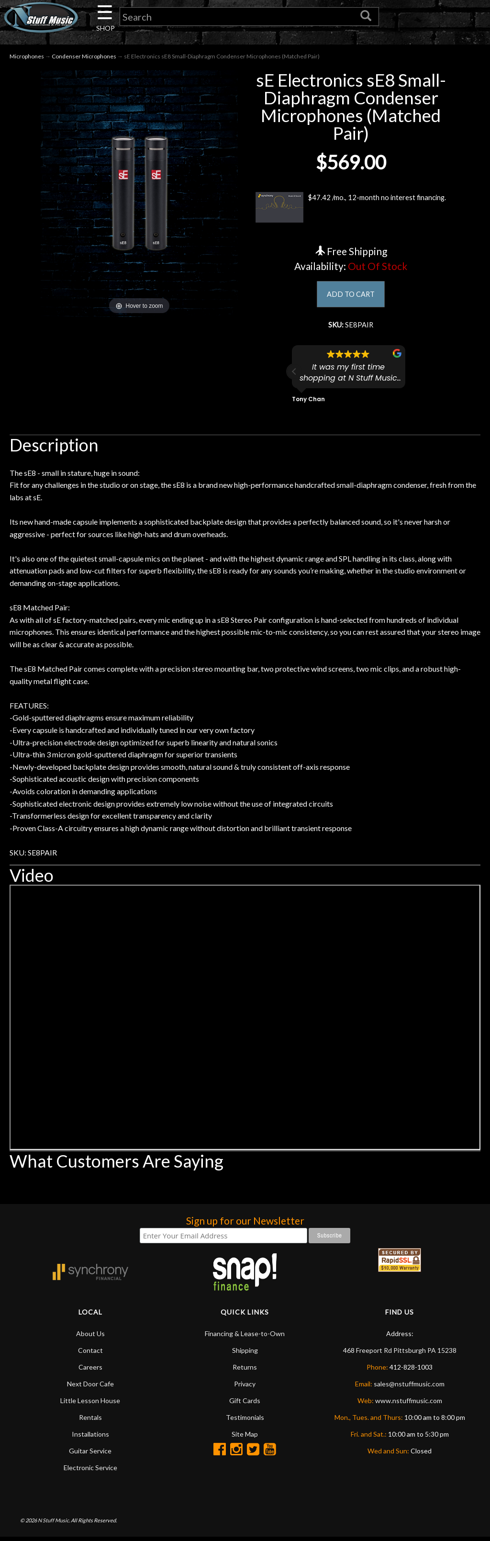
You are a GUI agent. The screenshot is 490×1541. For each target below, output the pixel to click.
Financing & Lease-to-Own (245, 1338)
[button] (294, 376)
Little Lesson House (90, 1405)
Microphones (27, 58)
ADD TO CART (351, 296)
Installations (90, 1438)
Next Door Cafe (90, 1388)
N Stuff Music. (54, 1524)
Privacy (245, 1388)
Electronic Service (90, 1472)
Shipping (245, 1354)
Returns (245, 1371)
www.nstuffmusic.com (408, 1405)
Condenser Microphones (84, 58)
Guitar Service (90, 1455)
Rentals (90, 1421)
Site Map (245, 1438)
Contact (90, 1354)
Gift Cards (244, 1405)
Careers (90, 1371)
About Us (90, 1338)
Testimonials (245, 1421)
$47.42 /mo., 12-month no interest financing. (351, 209)
